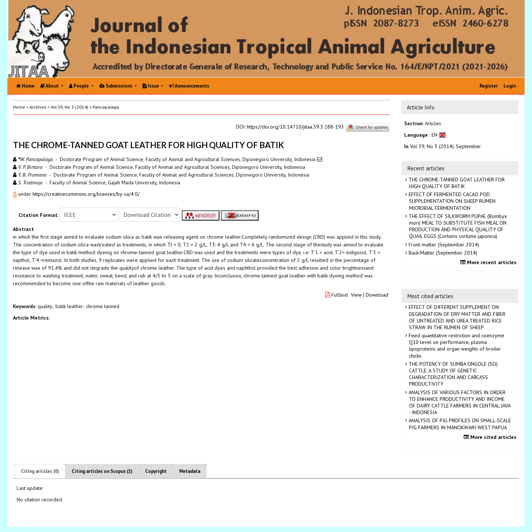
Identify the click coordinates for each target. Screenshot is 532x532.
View (356, 294)
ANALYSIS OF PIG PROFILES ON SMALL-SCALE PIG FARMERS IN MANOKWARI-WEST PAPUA (459, 423)
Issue (151, 86)
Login (510, 86)
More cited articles (491, 437)
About (50, 86)
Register (489, 86)
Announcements (189, 86)
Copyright (156, 471)
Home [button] (19, 107)
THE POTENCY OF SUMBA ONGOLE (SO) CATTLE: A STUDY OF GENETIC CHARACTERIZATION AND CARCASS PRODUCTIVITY (452, 374)
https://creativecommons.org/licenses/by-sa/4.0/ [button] (86, 194)
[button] (15, 194)
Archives (38, 107)
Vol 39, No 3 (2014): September (445, 146)
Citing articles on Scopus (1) (102, 471)
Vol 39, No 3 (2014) (69, 107)
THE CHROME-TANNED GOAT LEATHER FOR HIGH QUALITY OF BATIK (456, 183)
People (79, 86)
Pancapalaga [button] (106, 107)
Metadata (189, 471)
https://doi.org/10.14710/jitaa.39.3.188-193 (295, 126)
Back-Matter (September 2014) (442, 252)
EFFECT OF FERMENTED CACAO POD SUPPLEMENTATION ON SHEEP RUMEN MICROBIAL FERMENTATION (451, 201)
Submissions (116, 86)
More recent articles (489, 262)
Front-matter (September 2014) (443, 244)
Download (377, 294)
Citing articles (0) (40, 471)
